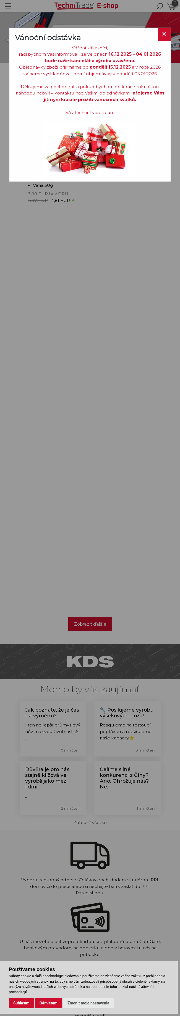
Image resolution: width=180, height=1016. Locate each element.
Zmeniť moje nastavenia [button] (88, 1003)
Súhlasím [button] (21, 1003)
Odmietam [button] (49, 1003)
